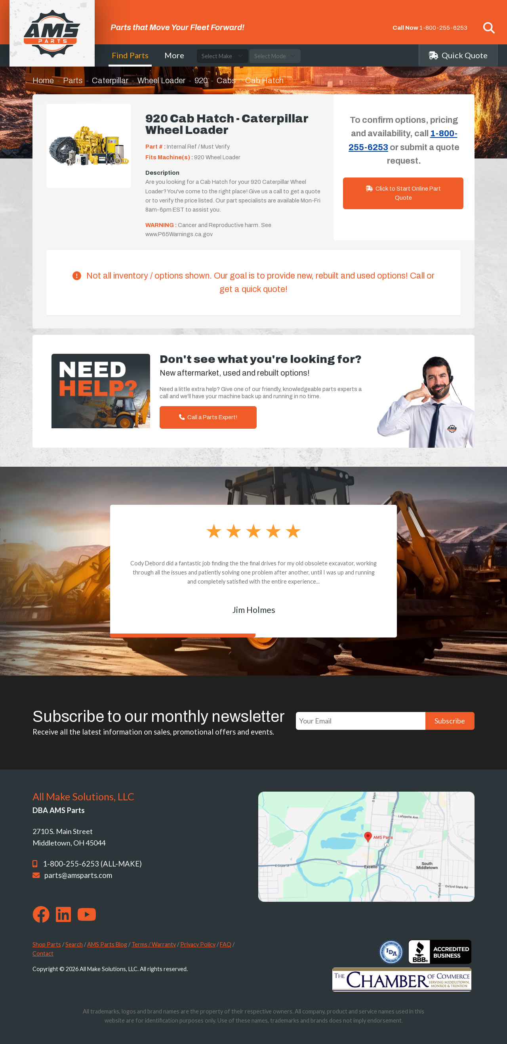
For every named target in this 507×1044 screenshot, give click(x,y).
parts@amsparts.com (78, 875)
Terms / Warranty (154, 944)
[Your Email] (360, 721)
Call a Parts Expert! (208, 417)
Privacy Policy (197, 944)
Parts (73, 80)
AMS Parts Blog (107, 944)
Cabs (226, 80)
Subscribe (450, 720)
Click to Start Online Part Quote (403, 193)
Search (74, 944)
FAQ (225, 944)
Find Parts (130, 55)
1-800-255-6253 (443, 28)
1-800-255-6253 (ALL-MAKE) (92, 863)
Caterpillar (110, 80)
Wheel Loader (161, 80)
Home (43, 80)
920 (201, 80)
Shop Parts (46, 944)
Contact (42, 953)
